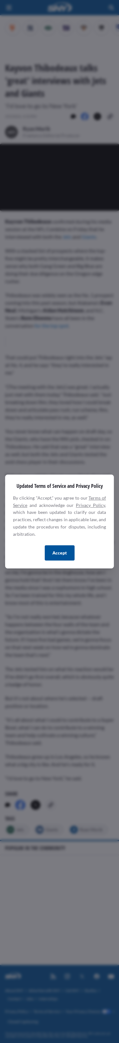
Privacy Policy (90, 505)
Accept (59, 552)
